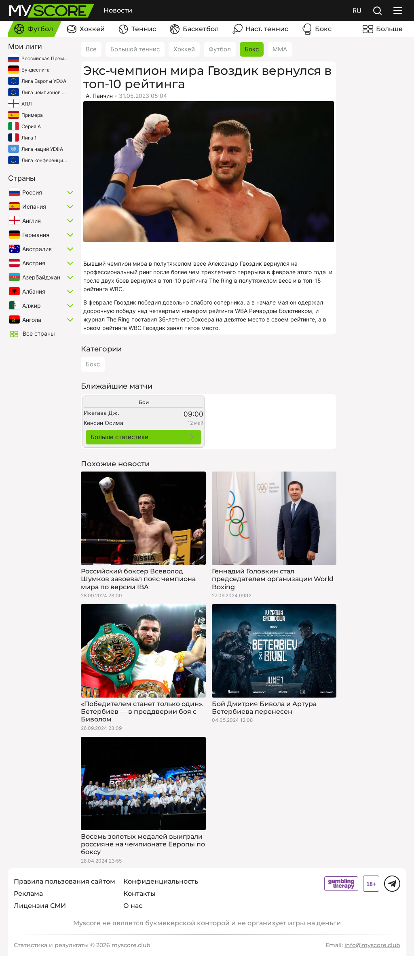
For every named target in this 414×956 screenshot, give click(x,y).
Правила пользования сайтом (64, 881)
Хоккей (184, 49)
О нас (132, 905)
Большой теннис (135, 49)
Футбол (220, 49)
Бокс (252, 49)
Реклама (28, 893)
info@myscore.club (372, 945)
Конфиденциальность (160, 881)
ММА (279, 49)
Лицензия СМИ (40, 905)
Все (91, 49)
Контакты (139, 893)
